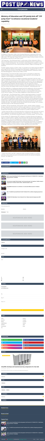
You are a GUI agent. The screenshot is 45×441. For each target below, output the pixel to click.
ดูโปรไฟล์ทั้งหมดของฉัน (4, 288)
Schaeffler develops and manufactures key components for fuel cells (20, 366)
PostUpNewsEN (22, 9)
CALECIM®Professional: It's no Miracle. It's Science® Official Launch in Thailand (23, 186)
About (38, 439)
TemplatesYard (10, 439)
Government (3, 326)
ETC (2, 327)
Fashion (24, 323)
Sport (24, 324)
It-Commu (24, 321)
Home (2, 318)
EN (10, 159)
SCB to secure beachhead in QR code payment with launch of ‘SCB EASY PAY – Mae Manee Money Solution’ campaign (25, 177)
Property (24, 320)
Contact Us (42, 439)
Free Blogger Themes (23, 439)
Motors (2, 321)
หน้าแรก (2, 13)
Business (5, 159)
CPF (8, 159)
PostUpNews (4, 23)
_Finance (24, 209)
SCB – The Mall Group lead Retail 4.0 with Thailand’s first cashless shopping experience (24, 191)
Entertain (3, 324)
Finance (24, 318)
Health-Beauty (4, 323)
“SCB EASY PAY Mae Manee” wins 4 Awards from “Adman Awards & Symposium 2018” (24, 197)
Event (24, 326)
